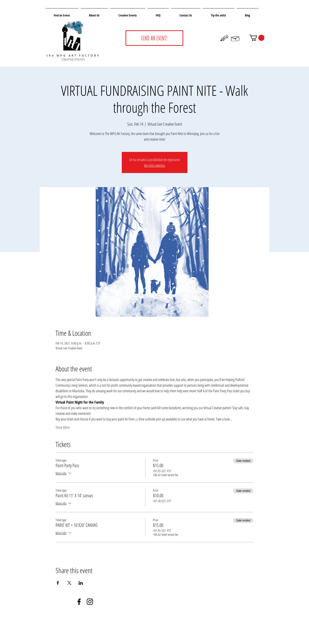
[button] (256, 38)
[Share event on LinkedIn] (81, 583)
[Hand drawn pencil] (224, 38)
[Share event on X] (69, 583)
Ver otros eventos (154, 165)
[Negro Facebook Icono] (79, 601)
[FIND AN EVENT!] (154, 38)
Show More (63, 427)
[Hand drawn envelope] (235, 38)
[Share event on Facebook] (58, 583)
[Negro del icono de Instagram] (90, 601)
